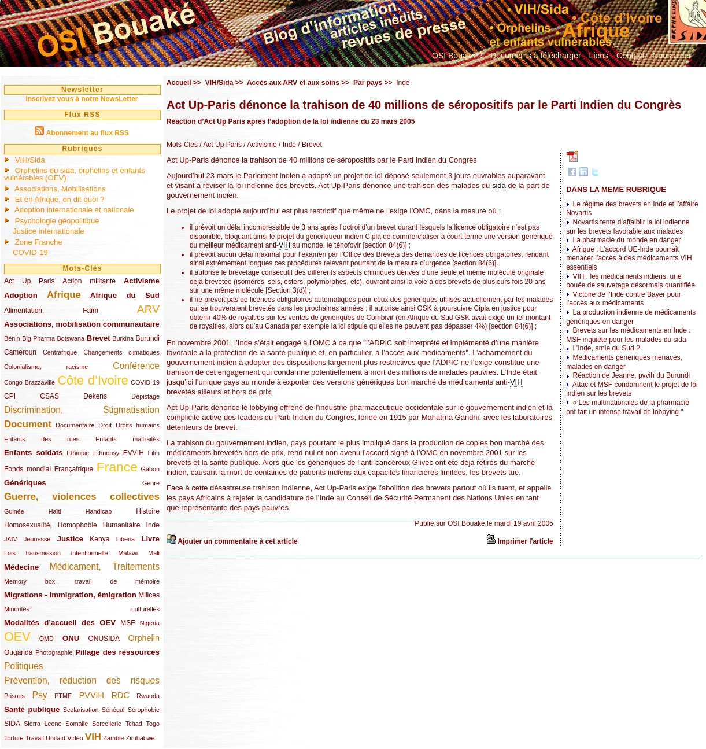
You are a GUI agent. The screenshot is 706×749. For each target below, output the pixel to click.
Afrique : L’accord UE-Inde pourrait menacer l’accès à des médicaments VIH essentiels (629, 258)
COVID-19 (30, 252)
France (117, 466)
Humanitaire (122, 525)
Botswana (70, 338)
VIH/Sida (30, 160)
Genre (151, 482)
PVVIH (91, 695)
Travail (34, 738)
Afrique (64, 294)
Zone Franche (38, 242)
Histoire (148, 511)
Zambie (113, 738)
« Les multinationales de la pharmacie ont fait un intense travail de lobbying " (627, 407)
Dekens (95, 396)
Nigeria (150, 622)
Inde (153, 525)
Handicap (99, 511)
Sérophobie (144, 709)
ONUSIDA (103, 638)
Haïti (55, 511)
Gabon (150, 469)
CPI (10, 396)
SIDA (12, 724)
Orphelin (144, 638)
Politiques (23, 666)
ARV (148, 309)
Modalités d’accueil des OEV (60, 622)
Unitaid (55, 738)
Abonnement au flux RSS (87, 133)
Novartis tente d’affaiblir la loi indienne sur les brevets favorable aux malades (627, 226)
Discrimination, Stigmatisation (82, 410)
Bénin (12, 338)
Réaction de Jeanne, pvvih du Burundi (631, 375)
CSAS (49, 396)
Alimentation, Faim (51, 311)
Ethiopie (77, 452)
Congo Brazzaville (29, 382)
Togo (152, 723)
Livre (150, 538)
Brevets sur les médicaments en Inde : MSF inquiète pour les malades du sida (628, 335)
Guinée (14, 511)
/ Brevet (309, 145)
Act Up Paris (29, 281)
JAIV (10, 539)
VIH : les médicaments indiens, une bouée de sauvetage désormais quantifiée (630, 281)
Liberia (125, 539)
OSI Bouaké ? (457, 55)
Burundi (148, 338)
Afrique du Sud (125, 295)
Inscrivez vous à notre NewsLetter (81, 99)
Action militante (89, 281)
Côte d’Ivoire (92, 380)
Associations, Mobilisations (60, 189)
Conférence (136, 366)
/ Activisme (259, 145)
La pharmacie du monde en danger (626, 240)
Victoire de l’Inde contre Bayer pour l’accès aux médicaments (623, 299)
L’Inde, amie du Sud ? (606, 348)
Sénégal (113, 709)
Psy (39, 695)
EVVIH (133, 453)
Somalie (76, 723)
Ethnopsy (106, 452)
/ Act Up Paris (220, 145)
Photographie (53, 652)
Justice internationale (48, 231)
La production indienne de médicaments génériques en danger (631, 317)
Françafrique (73, 469)
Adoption (21, 295)
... (435, 68)
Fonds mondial (27, 469)
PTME (63, 695)
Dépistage (145, 396)
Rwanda (148, 695)
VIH (93, 737)
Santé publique (32, 709)
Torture (14, 738)
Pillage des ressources (117, 652)
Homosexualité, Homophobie (50, 525)
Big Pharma (38, 338)
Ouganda (18, 652)
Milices (149, 595)
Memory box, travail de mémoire (82, 581)
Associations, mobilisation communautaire (82, 324)
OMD (46, 638)
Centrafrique (60, 352)
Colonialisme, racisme (46, 366)
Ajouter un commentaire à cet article (237, 541)
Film (154, 452)
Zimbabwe (140, 738)
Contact (630, 55)
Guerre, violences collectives (82, 496)
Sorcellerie (106, 723)
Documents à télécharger (535, 55)
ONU (70, 638)
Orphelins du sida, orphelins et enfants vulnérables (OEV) (74, 174)
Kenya (99, 539)
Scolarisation (81, 709)
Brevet (98, 338)
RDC (121, 695)
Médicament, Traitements (105, 566)
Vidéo (75, 738)
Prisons (14, 695)
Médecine (21, 567)
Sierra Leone (42, 723)
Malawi (128, 552)
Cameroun (20, 352)
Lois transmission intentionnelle (56, 552)
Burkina (123, 338)
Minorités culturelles (82, 609)
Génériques (25, 482)
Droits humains (138, 425)
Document (27, 424)
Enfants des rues (41, 439)
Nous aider (672, 55)
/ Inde (286, 145)
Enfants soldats (33, 452)
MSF (127, 623)
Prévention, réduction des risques (82, 680)
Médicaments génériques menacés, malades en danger (624, 362)
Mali (154, 552)
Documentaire (75, 425)
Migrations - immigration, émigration (70, 595)
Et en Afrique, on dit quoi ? (60, 199)
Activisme (142, 280)
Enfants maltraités (127, 439)
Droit (105, 425)
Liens (598, 55)
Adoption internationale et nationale (74, 209)
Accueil (179, 83)
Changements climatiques (121, 352)
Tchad (133, 723)
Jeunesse (37, 539)
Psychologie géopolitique (57, 220)
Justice (70, 538)
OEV (17, 636)
